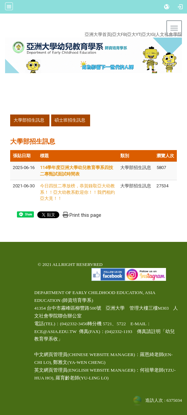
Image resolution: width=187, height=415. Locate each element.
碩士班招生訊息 (70, 120)
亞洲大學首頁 (98, 34)
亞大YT (134, 34)
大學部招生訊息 (29, 120)
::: (89, 26)
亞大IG (148, 34)
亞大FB (119, 34)
